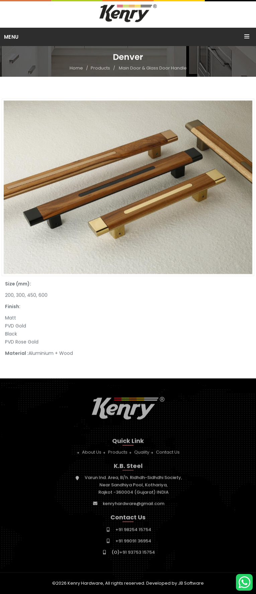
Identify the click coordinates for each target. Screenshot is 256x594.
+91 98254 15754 (133, 531)
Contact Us (168, 454)
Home (76, 68)
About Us (91, 454)
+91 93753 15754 (133, 553)
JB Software (191, 583)
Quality (141, 454)
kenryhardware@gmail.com (133, 505)
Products (100, 68)
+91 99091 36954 (133, 542)
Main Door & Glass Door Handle (153, 68)
